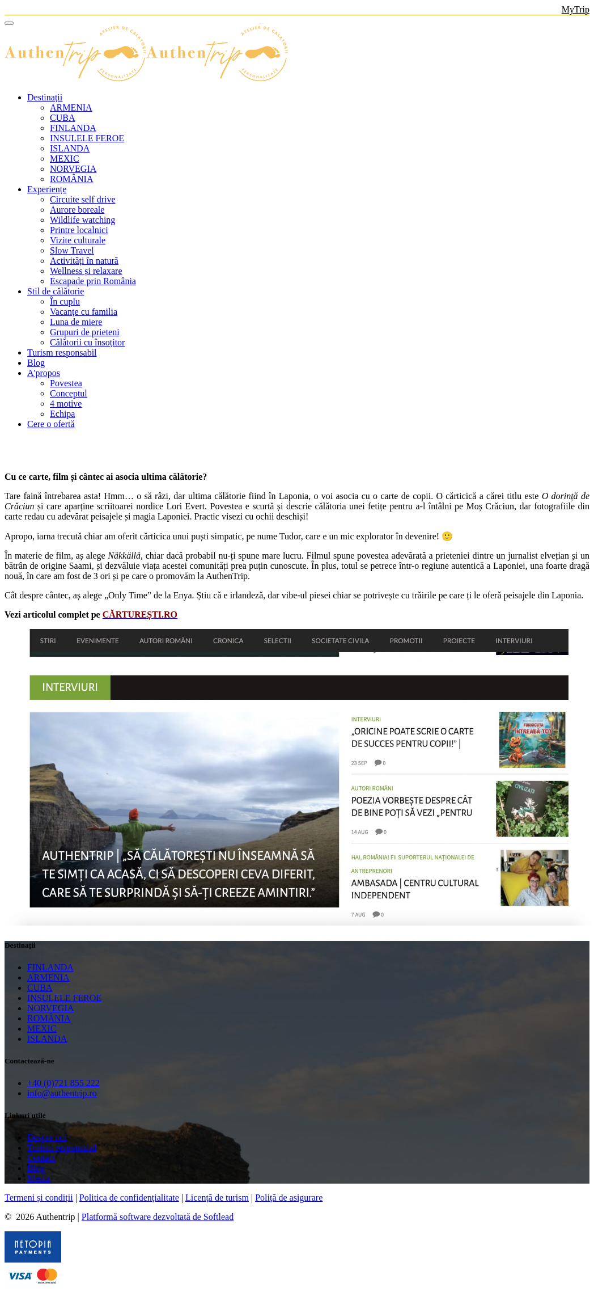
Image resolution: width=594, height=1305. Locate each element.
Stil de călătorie (55, 291)
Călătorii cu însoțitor (87, 342)
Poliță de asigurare (289, 1197)
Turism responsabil (62, 352)
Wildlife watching (82, 220)
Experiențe (46, 189)
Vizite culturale (77, 240)
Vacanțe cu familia (83, 311)
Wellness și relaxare (86, 271)
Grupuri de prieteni (85, 332)
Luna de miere (76, 322)
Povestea (66, 383)
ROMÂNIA (71, 179)
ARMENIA (71, 107)
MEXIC (64, 158)
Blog (36, 363)
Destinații (44, 97)
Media (38, 1178)
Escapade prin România (93, 281)
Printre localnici (79, 230)
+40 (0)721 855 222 (63, 1083)
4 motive (66, 403)
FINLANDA (73, 128)
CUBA (62, 118)
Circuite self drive (83, 199)
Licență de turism (217, 1197)
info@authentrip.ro (62, 1093)
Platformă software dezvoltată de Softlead (158, 1217)
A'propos (43, 373)
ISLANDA (70, 148)
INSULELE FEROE (87, 138)
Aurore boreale (77, 209)
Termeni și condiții (39, 1197)
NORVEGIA (73, 169)
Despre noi (47, 1137)
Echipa (62, 414)
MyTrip (575, 9)
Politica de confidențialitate (129, 1197)
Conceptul (68, 393)
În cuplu (65, 301)
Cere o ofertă (51, 424)
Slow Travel (72, 250)
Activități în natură (84, 260)
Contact (41, 1158)
